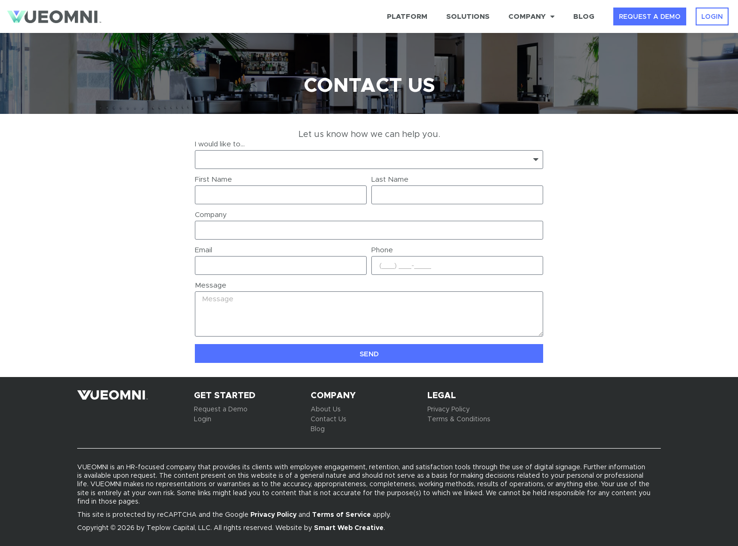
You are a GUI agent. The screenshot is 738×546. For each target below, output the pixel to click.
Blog (583, 16)
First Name (213, 180)
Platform (407, 16)
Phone (382, 250)
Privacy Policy (273, 514)
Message (210, 285)
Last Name (390, 180)
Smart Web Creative (349, 527)
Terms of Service (341, 514)
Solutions (467, 16)
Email (203, 250)
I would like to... (220, 144)
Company (531, 16)
